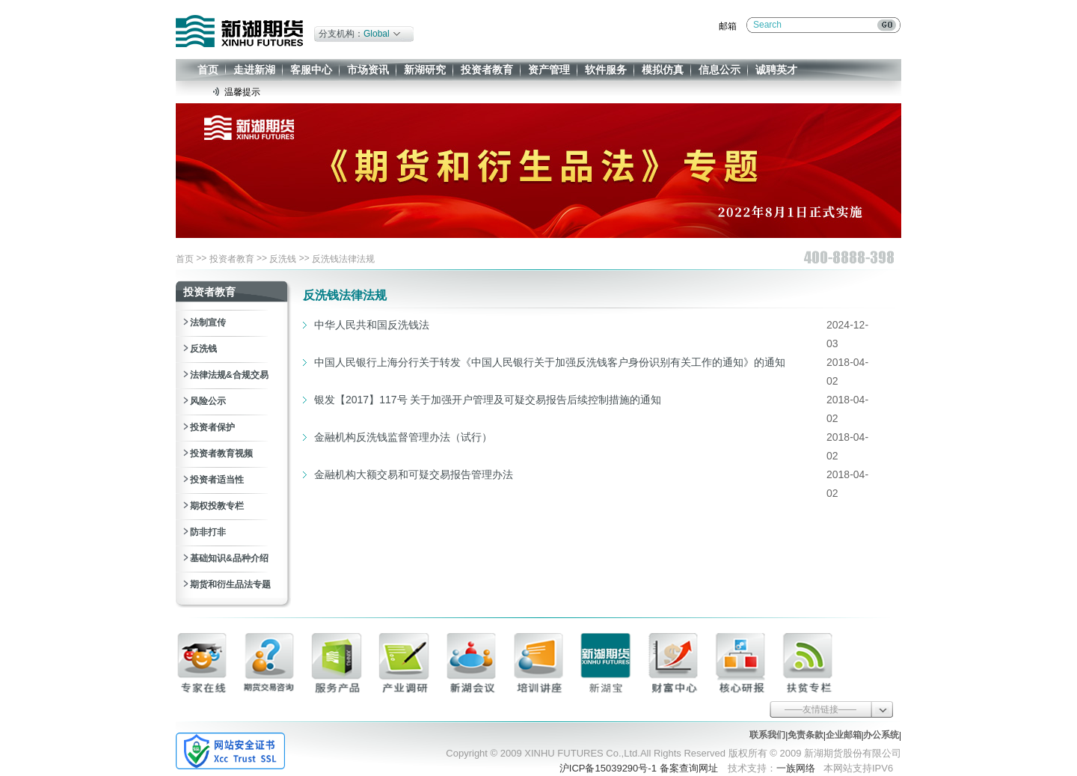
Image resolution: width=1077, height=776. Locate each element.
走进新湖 (254, 70)
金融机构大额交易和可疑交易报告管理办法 (413, 474)
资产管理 (549, 70)
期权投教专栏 (217, 506)
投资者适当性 (217, 479)
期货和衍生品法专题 (230, 584)
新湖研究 (425, 70)
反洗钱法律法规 (343, 259)
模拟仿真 (663, 70)
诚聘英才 (776, 70)
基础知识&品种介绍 (229, 558)
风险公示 (208, 401)
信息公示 (719, 70)
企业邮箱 (844, 735)
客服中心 (311, 70)
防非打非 (208, 532)
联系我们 (767, 735)
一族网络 (795, 768)
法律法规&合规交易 (229, 375)
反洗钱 (282, 259)
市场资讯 (368, 70)
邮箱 (728, 26)
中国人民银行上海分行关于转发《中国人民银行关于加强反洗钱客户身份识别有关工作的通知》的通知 (549, 362)
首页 (207, 70)
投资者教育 (487, 70)
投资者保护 (212, 427)
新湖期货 (239, 31)
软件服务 (606, 70)
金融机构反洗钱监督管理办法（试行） (403, 437)
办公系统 (881, 735)
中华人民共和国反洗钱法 (371, 325)
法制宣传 (208, 322)
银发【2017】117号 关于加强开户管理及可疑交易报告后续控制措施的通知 (487, 400)
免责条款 (805, 735)
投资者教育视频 (221, 453)
